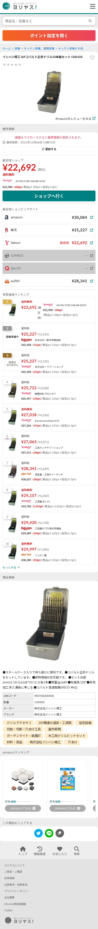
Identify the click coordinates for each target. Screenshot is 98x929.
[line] (49, 834)
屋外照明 (54, 729)
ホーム (7, 48)
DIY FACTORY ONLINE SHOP (30, 181)
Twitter (8, 910)
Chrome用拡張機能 (15, 904)
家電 (17, 48)
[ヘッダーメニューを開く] (91, 6)
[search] (91, 21)
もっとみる (11, 567)
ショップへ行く (49, 195)
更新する (49, 149)
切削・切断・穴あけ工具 (24, 729)
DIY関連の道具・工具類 (55, 723)
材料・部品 (14, 742)
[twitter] (38, 834)
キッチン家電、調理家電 (39, 48)
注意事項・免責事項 (15, 884)
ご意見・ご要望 (13, 871)
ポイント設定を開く (49, 35)
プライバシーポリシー (17, 891)
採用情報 (9, 878)
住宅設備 (85, 723)
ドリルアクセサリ (19, 723)
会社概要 (9, 897)
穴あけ (72, 742)
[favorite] (92, 57)
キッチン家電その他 (70, 48)
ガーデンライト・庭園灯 (24, 736)
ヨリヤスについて (14, 865)
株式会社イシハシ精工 (45, 742)
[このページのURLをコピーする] (59, 833)
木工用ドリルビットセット (66, 736)
